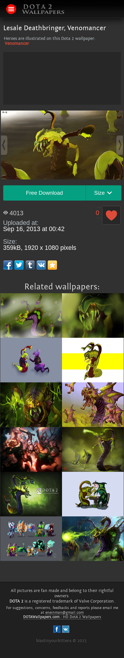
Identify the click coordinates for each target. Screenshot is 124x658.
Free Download (44, 193)
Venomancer (17, 43)
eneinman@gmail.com (64, 612)
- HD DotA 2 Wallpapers (62, 617)
